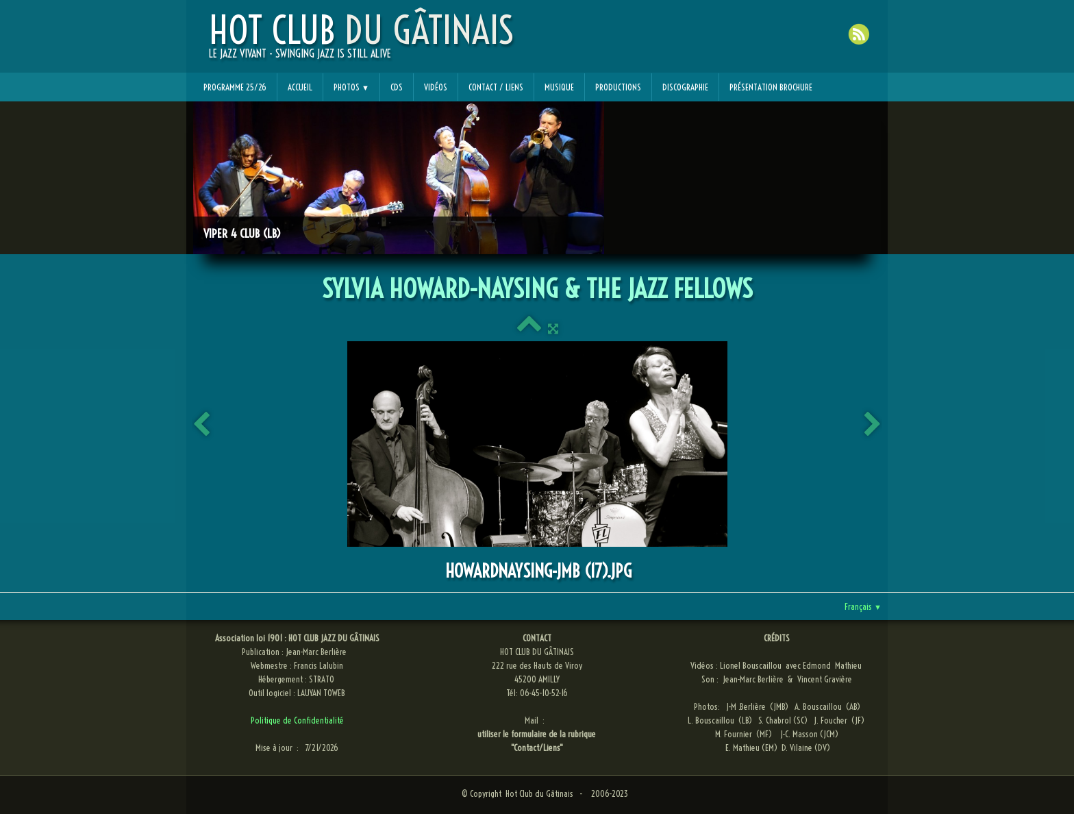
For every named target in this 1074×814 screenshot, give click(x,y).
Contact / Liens (496, 87)
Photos (351, 87)
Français (863, 606)
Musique (559, 87)
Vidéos (435, 87)
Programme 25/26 (234, 87)
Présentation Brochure (770, 87)
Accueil (300, 87)
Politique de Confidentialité (297, 720)
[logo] (361, 41)
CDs (396, 87)
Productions (618, 87)
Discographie (685, 87)
